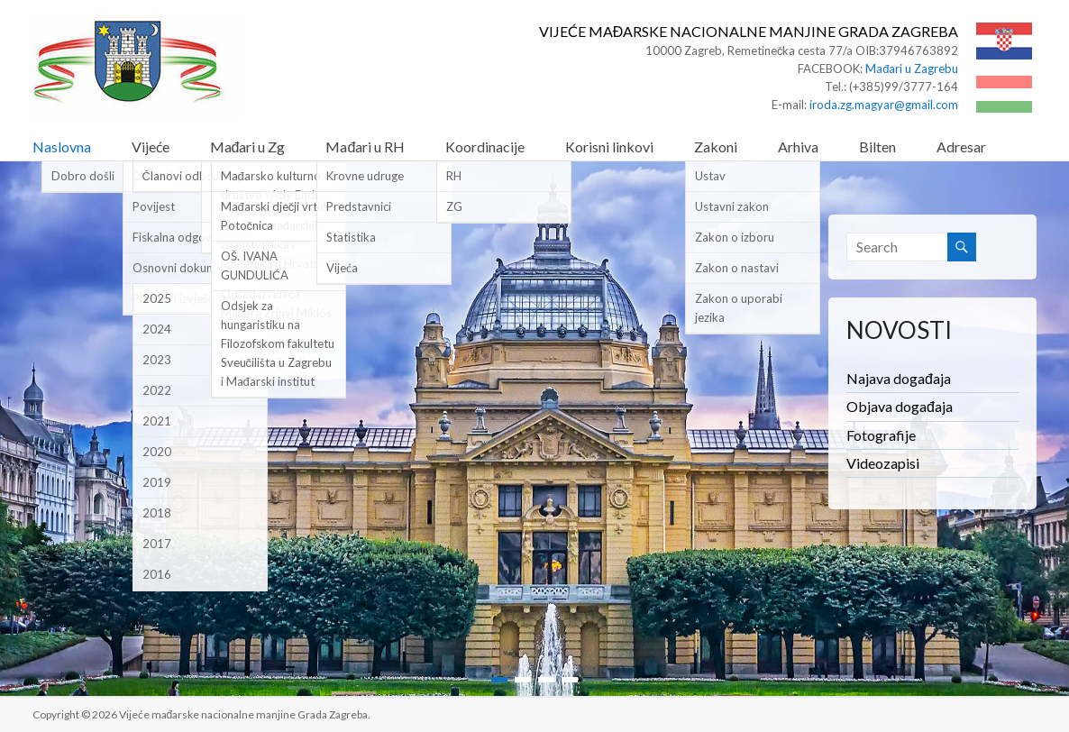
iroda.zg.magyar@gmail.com (883, 104)
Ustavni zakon (732, 206)
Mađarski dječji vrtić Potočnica (273, 216)
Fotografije (881, 435)
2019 (156, 482)
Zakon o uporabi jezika (738, 308)
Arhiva (798, 146)
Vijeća (342, 268)
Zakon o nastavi (737, 268)
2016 (156, 574)
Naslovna (61, 146)
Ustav (710, 176)
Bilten (877, 146)
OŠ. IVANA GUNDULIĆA (254, 265)
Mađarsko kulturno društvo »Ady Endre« (276, 185)
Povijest (153, 206)
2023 (156, 359)
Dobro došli (82, 176)
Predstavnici (358, 206)
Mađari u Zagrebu (911, 68)
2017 (156, 543)
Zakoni (715, 146)
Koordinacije (485, 146)
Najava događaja (898, 378)
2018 (156, 513)
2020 (156, 451)
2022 (156, 390)
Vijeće (150, 146)
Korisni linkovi (609, 146)
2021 (156, 421)
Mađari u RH (365, 146)
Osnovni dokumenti (184, 268)
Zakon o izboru (734, 237)
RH (453, 176)
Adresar (961, 146)
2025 (156, 298)
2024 (156, 329)
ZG (454, 206)
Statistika (351, 237)
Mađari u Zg (248, 146)
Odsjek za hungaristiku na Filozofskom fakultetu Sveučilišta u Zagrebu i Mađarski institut (277, 343)
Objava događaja (899, 406)
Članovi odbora (183, 176)
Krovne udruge (365, 176)
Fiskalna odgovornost (189, 237)
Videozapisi (882, 462)
